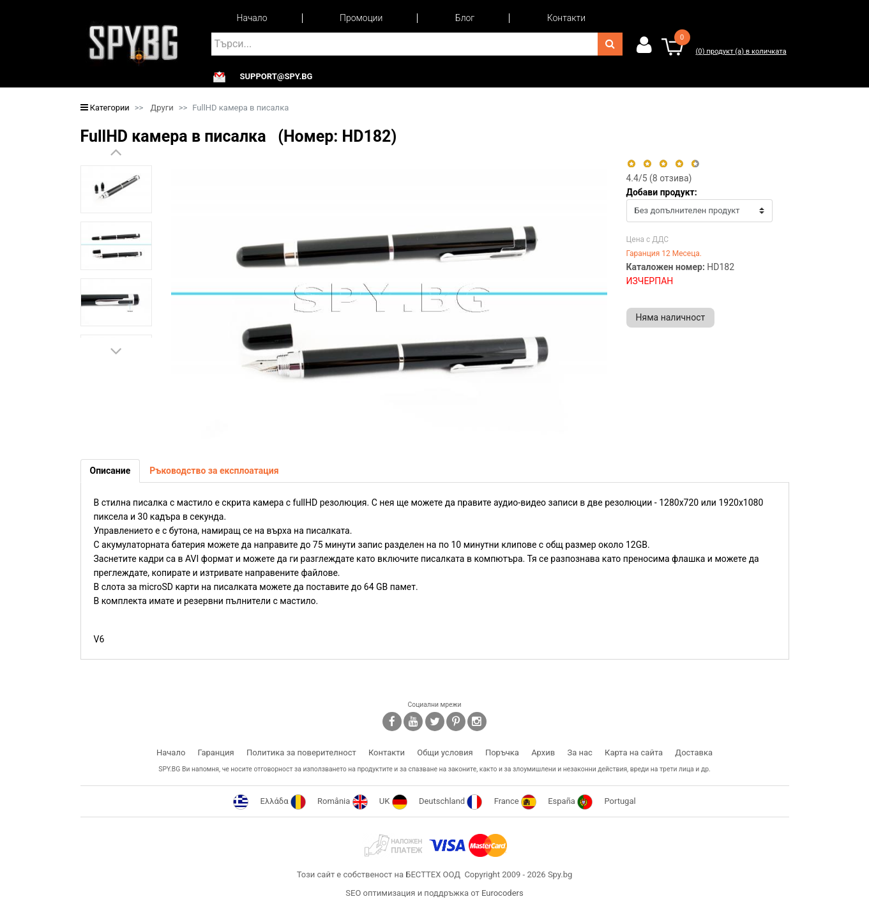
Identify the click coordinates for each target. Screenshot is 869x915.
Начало (252, 18)
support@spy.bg (276, 76)
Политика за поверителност (301, 752)
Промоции (361, 18)
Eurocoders (502, 893)
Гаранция (216, 752)
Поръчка (502, 752)
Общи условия (444, 752)
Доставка (694, 752)
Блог (464, 18)
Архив (543, 752)
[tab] (110, 471)
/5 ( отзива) (659, 178)
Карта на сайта (634, 752)
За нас (579, 752)
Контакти (566, 18)
